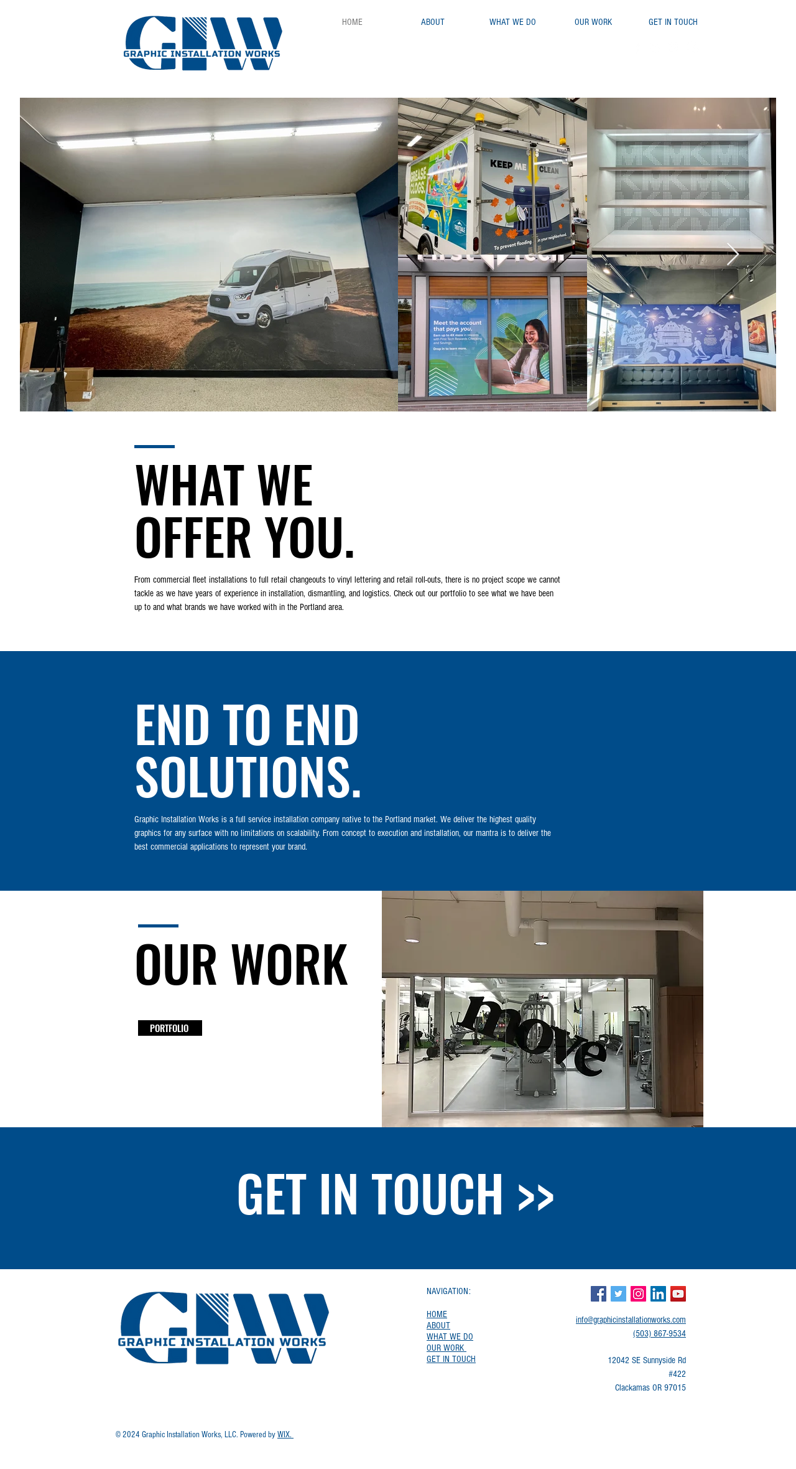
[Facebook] (637, 47)
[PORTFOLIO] (170, 1028)
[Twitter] (656, 47)
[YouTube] (674, 47)
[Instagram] (693, 47)
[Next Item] (733, 255)
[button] (542, 1009)
